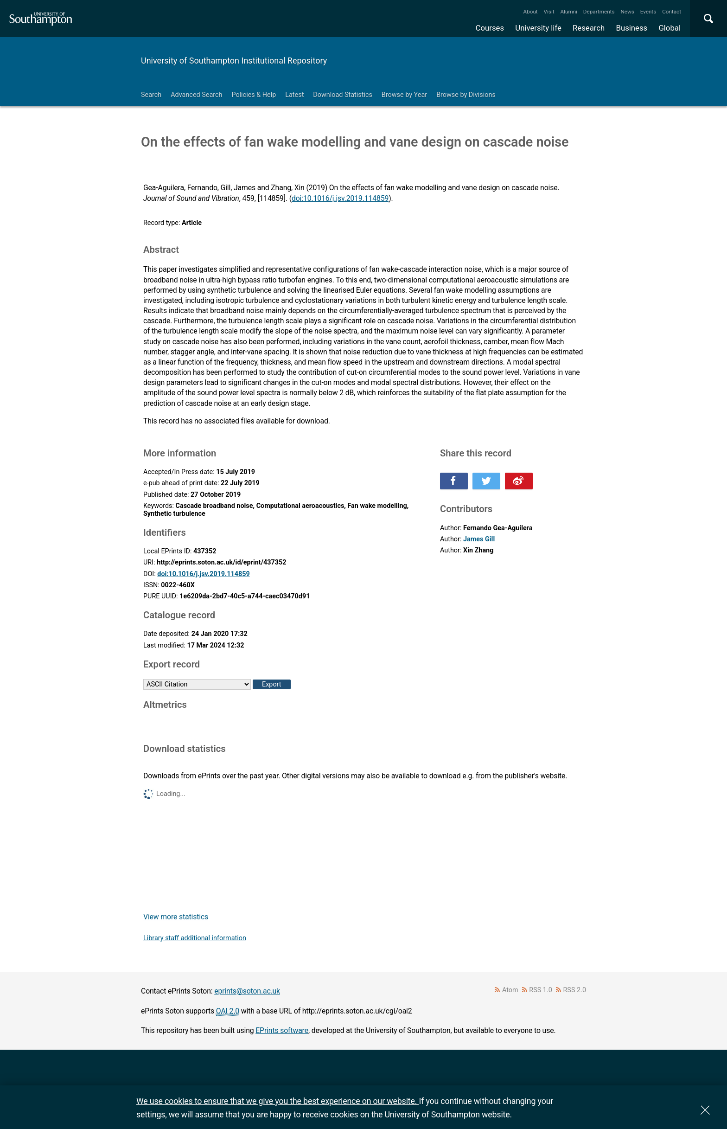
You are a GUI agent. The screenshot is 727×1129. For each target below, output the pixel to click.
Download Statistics (342, 95)
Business (632, 27)
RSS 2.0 (575, 990)
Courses (490, 27)
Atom (510, 990)
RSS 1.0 (540, 990)
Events (648, 11)
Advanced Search (196, 95)
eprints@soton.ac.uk (247, 991)
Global (669, 27)
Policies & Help (253, 95)
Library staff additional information (194, 938)
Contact (671, 11)
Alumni (568, 11)
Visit (549, 11)
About (530, 11)
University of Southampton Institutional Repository (234, 60)
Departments (599, 11)
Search (151, 95)
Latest (294, 95)
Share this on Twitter (486, 481)
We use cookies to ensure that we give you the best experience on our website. (277, 1101)
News (627, 11)
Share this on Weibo (519, 481)
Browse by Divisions (466, 95)
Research (589, 27)
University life (538, 27)
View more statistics (175, 916)
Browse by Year (404, 95)
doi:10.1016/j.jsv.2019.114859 (340, 198)
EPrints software (281, 1030)
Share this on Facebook (454, 481)
